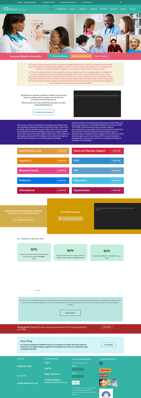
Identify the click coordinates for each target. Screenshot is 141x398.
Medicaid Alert (70, 296)
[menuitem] (20, 2)
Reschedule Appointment (81, 56)
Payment (94, 9)
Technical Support (56, 363)
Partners (103, 9)
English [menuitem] (19, 2)
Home (51, 9)
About (72, 9)
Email (74, 356)
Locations (113, 9)
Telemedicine (61, 9)
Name (74, 349)
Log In (47, 345)
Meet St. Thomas (101, 56)
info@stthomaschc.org (68, 2)
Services (82, 9)
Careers (123, 9)
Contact (133, 9)
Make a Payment (52, 357)
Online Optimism (119, 396)
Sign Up (48, 351)
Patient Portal (87, 2)
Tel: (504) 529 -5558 (48, 2)
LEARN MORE (62, 150)
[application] (97, 103)
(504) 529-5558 (24, 349)
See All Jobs (109, 328)
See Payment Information (44, 112)
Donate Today (105, 353)
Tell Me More (107, 310)
